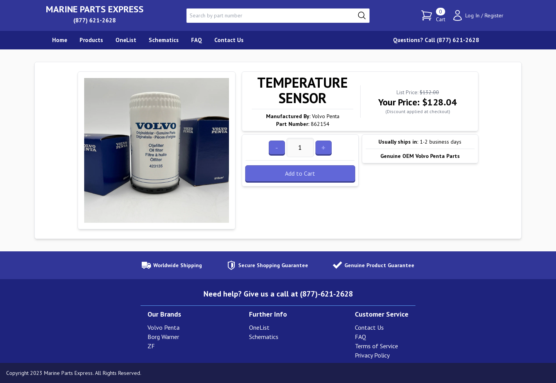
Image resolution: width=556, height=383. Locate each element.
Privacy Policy (372, 355)
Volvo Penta (163, 327)
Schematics (263, 337)
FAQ (360, 337)
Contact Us (369, 327)
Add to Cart (300, 173)
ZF (151, 346)
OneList (259, 327)
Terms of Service (376, 346)
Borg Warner (163, 337)
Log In (472, 15)
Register (494, 15)
